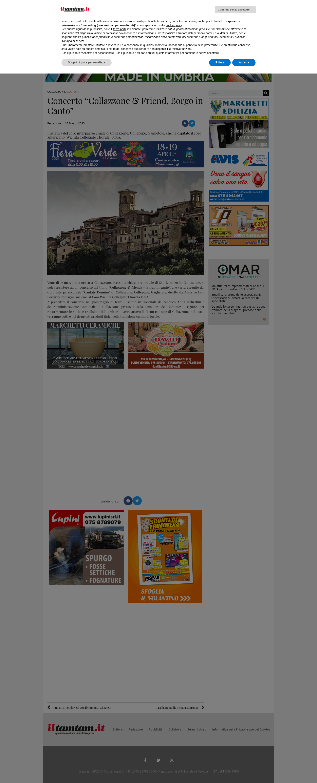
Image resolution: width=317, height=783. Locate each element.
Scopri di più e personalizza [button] (86, 62)
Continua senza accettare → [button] (235, 9)
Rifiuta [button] (220, 62)
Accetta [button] (244, 62)
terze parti (119, 29)
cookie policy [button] (174, 25)
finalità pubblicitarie (85, 37)
